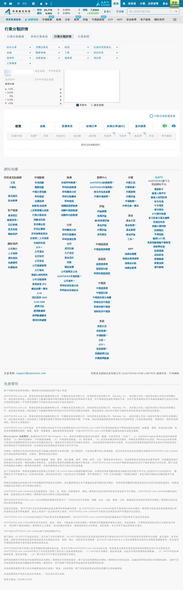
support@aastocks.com (31, 373)
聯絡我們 (12, 234)
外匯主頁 (130, 182)
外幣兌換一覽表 (130, 205)
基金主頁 (130, 220)
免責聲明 (12, 262)
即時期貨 (39, 196)
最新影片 (159, 189)
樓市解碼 (159, 267)
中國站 (12, 187)
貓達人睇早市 (159, 193)
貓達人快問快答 (159, 197)
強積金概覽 (130, 254)
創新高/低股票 (39, 205)
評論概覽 (102, 211)
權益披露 (69, 267)
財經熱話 (159, 230)
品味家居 (159, 255)
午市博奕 (159, 205)
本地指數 (39, 182)
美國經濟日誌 (102, 353)
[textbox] (153, 11)
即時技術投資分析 (69, 285)
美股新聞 (101, 349)
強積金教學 (130, 268)
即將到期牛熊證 (102, 306)
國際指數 (39, 187)
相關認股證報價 (69, 205)
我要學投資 (159, 246)
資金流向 (69, 257)
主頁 (12, 182)
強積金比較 (130, 263)
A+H (39, 293)
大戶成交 (69, 253)
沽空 (69, 243)
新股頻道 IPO (39, 284)
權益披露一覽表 (39, 288)
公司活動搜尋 (39, 279)
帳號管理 (12, 220)
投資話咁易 (159, 222)
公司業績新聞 (39, 265)
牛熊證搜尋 (102, 288)
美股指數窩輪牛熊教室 (158, 242)
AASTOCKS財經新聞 (102, 182)
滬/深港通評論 (102, 220)
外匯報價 (130, 187)
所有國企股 (39, 224)
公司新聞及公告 (69, 271)
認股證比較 (102, 268)
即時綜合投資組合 (69, 290)
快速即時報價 (69, 182)
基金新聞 (130, 230)
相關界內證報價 (69, 215)
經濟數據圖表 (39, 315)
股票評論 (102, 216)
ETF (39, 247)
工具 (130, 239)
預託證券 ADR (39, 297)
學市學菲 (159, 209)
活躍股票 (39, 201)
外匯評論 (102, 230)
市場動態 (101, 335)
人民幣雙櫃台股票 (39, 210)
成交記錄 (69, 248)
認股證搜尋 (102, 264)
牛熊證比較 (102, 293)
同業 (69, 262)
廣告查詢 (12, 258)
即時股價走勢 (69, 239)
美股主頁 (102, 326)
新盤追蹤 (159, 263)
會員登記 (12, 215)
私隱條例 (12, 267)
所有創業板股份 (39, 233)
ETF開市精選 (159, 213)
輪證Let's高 (159, 238)
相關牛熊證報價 (69, 210)
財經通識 (159, 250)
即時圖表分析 (69, 192)
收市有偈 (159, 201)
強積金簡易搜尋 (130, 258)
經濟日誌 (39, 306)
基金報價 (130, 225)
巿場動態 (130, 201)
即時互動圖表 (69, 196)
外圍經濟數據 (102, 358)
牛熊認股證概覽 (102, 249)
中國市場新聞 (102, 196)
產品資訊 (12, 196)
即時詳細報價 (69, 187)
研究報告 (102, 234)
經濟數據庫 (39, 311)
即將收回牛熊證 (102, 302)
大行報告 (39, 270)
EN (25, 3)
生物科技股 (39, 243)
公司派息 (39, 261)
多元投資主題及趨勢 (159, 218)
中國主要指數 (39, 192)
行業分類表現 (39, 215)
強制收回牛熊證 (102, 311)
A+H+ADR (39, 302)
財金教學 (12, 200)
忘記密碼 (12, 224)
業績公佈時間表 (39, 275)
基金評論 (102, 225)
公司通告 (39, 251)
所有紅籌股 (39, 229)
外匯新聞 (130, 192)
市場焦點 (159, 234)
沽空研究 (39, 256)
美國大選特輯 (159, 226)
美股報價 (101, 331)
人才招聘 (12, 253)
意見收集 (12, 229)
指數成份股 (39, 219)
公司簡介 (12, 248)
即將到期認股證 (102, 273)
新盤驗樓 (159, 259)
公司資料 (69, 281)
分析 (102, 340)
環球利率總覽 (39, 320)
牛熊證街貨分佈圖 (102, 297)
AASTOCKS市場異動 (69, 276)
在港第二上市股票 (39, 238)
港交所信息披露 (102, 192)
